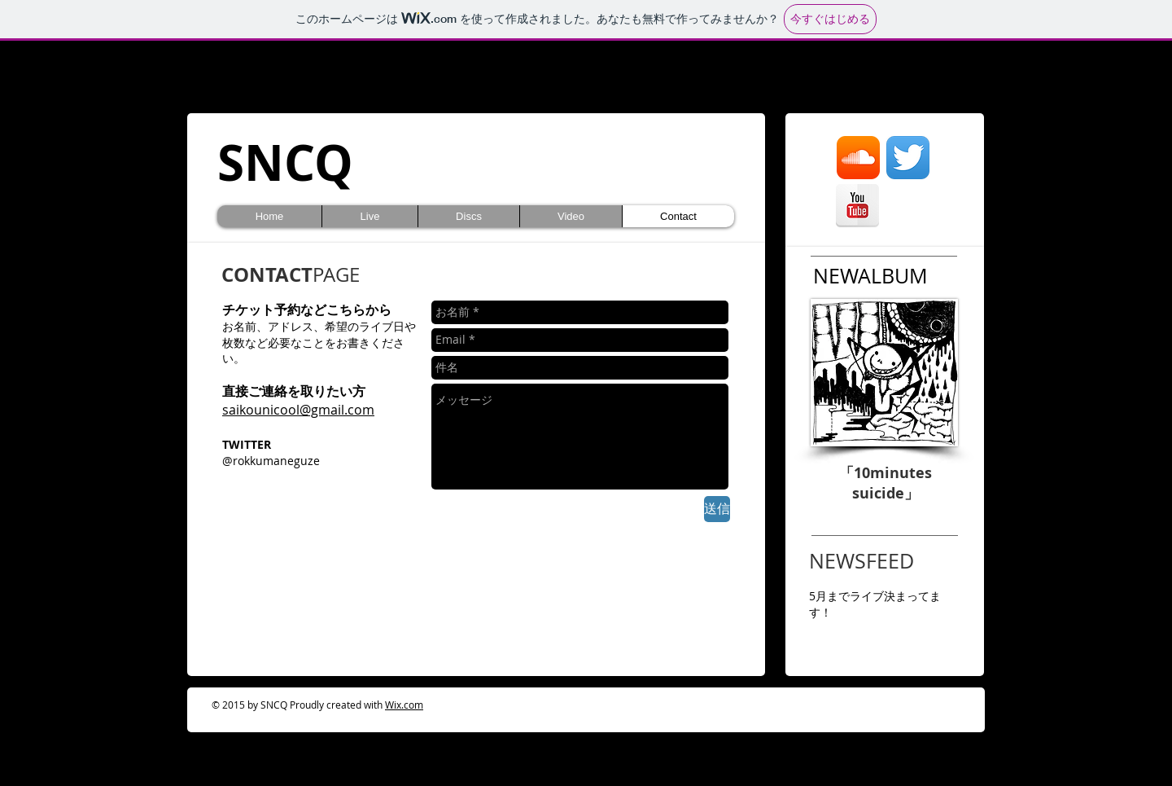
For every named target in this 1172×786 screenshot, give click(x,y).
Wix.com (404, 704)
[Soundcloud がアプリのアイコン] (858, 157)
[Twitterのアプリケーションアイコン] (907, 157)
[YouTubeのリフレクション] (857, 205)
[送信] (717, 509)
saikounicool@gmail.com (298, 410)
